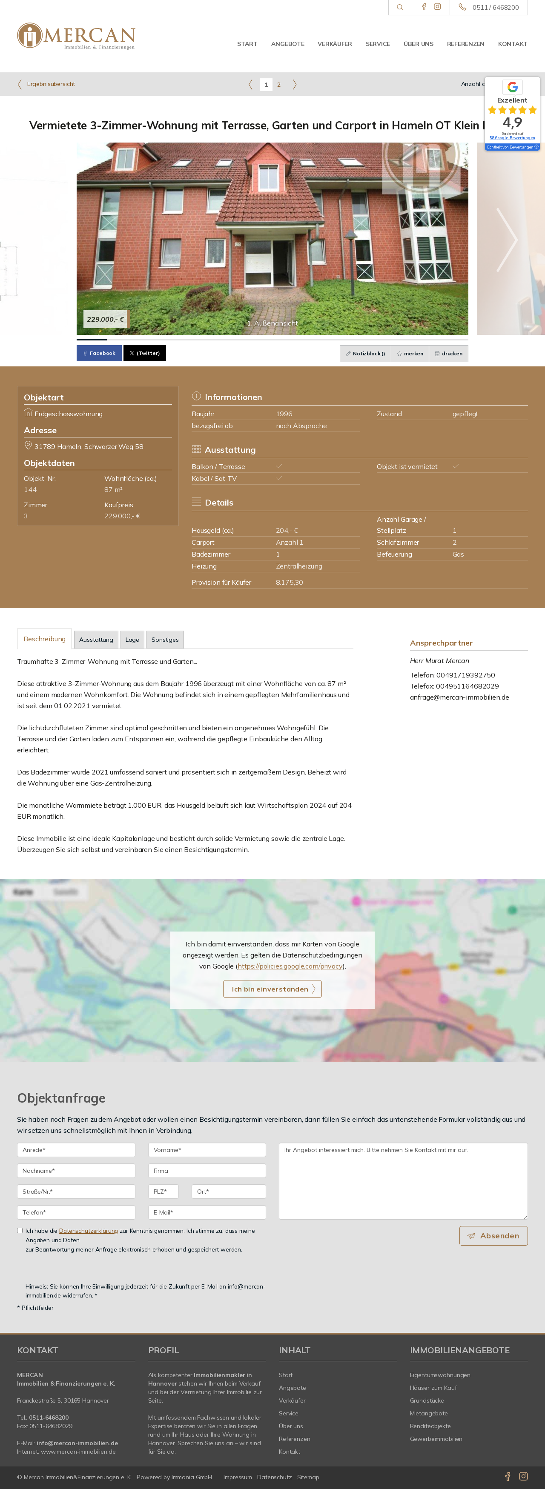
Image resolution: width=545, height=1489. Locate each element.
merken (407, 353)
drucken (448, 353)
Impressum (238, 1477)
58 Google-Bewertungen (512, 137)
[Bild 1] (92, 339)
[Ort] (229, 1191)
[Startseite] (76, 36)
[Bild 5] (212, 339)
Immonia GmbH (192, 1477)
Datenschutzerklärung (88, 1230)
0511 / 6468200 (496, 7)
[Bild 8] (302, 339)
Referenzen (466, 44)
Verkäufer (335, 44)
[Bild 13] (453, 339)
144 (30, 489)
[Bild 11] (393, 339)
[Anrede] (76, 1150)
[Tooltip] (536, 147)
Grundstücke (427, 1400)
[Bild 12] (423, 339)
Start (247, 44)
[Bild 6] (242, 339)
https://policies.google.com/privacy (290, 966)
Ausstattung (96, 639)
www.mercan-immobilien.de (78, 1451)
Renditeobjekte (430, 1426)
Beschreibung (44, 638)
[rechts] (294, 84)
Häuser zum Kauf (433, 1388)
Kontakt (513, 44)
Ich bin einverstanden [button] (270, 989)
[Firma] (207, 1170)
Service (378, 44)
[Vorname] (207, 1150)
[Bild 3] (152, 339)
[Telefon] (76, 1212)
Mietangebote (429, 1413)
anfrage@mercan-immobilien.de (459, 697)
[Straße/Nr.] (76, 1191)
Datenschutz (274, 1477)
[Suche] (400, 7)
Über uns (418, 44)
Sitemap (308, 1477)
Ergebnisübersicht (46, 84)
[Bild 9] (333, 339)
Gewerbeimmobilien (436, 1439)
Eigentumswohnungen (440, 1375)
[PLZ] (163, 1191)
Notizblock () (362, 353)
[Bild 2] (122, 339)
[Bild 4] (182, 339)
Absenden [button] (500, 1236)
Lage (132, 639)
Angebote (287, 44)
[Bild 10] (363, 339)
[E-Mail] (207, 1212)
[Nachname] (76, 1170)
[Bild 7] (273, 339)
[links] (250, 84)
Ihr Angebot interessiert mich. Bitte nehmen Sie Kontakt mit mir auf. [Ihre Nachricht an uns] (403, 1181)
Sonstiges (165, 639)
